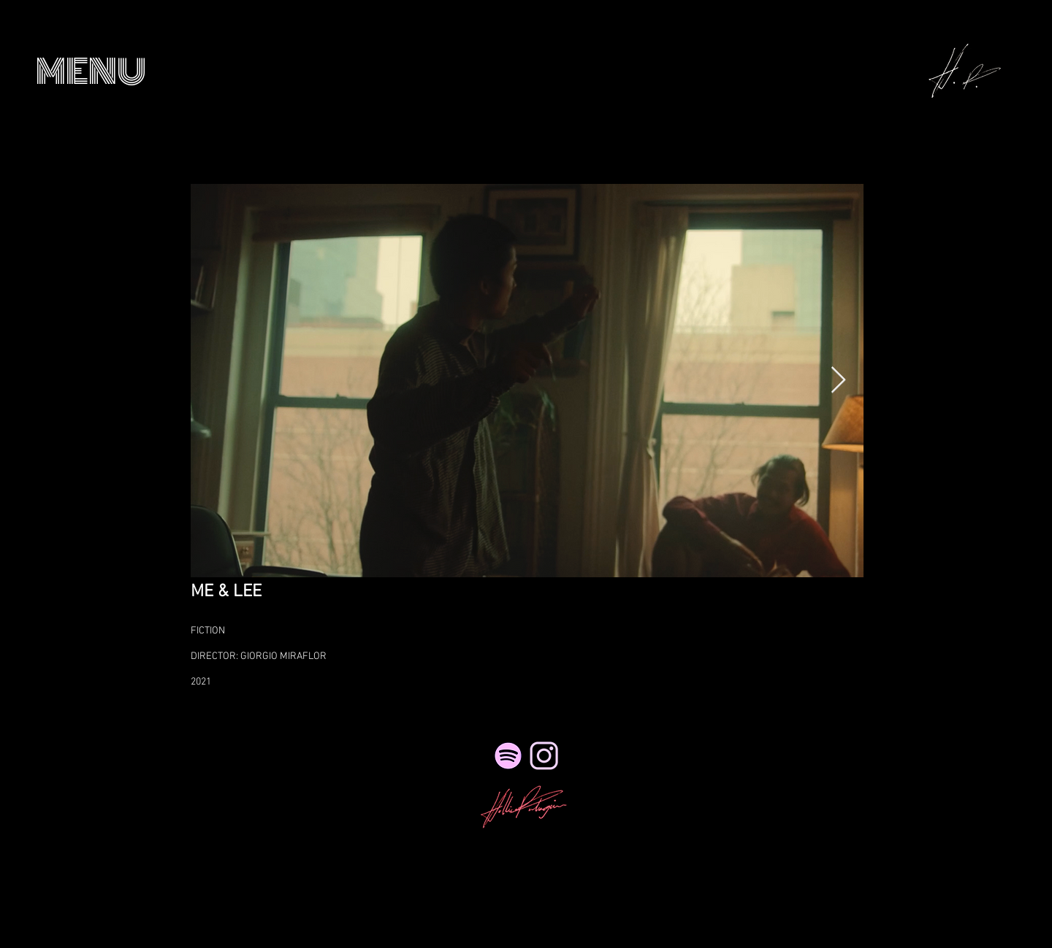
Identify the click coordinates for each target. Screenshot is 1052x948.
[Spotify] (508, 755)
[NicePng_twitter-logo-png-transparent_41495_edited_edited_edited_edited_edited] (544, 755)
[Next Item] (838, 380)
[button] (91, 72)
